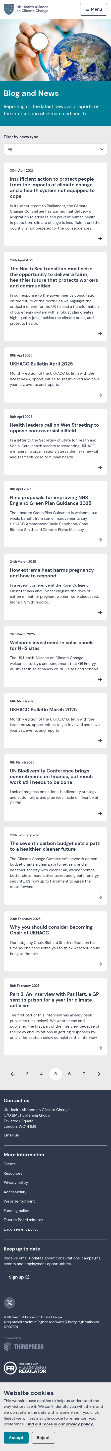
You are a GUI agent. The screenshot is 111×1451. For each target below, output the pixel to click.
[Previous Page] (13, 1074)
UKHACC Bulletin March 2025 (43, 710)
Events (10, 1164)
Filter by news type (21, 137)
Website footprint (19, 1201)
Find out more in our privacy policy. (60, 1424)
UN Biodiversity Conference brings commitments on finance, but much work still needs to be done (51, 776)
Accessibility (15, 1192)
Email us (11, 1135)
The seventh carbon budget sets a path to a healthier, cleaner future (55, 846)
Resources (13, 1173)
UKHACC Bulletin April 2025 (41, 364)
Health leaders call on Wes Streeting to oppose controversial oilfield (54, 428)
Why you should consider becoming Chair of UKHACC (51, 930)
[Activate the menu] (93, 9)
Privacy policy (16, 1183)
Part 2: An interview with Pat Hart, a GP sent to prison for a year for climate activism (54, 1000)
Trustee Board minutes (23, 1220)
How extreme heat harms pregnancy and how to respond (52, 573)
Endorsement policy (21, 1229)
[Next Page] (98, 1074)
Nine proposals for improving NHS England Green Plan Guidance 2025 (50, 500)
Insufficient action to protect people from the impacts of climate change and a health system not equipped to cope (52, 187)
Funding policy (16, 1211)
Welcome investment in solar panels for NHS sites (52, 645)
